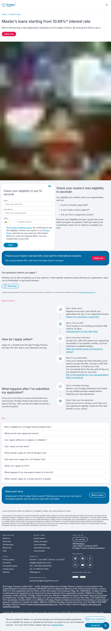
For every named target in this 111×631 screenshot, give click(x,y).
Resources (7, 548)
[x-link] (90, 558)
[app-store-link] (82, 577)
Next (11, 245)
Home (4, 14)
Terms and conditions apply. (19, 227)
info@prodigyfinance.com (87, 292)
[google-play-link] (75, 577)
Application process (42, 548)
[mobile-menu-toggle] (107, 5)
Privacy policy (8, 559)
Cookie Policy (69, 625)
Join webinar (80, 539)
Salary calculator (41, 541)
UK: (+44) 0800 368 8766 (40, 566)
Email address (8, 209)
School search (39, 538)
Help (5, 551)
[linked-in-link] (75, 558)
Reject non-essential (93, 619)
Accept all (93, 625)
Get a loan (7, 541)
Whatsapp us (35, 572)
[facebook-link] (82, 558)
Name (6, 200)
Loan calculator (40, 544)
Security (6, 572)
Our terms (7, 563)
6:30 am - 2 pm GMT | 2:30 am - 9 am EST (47, 559)
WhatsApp (10, 286)
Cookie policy (8, 569)
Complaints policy (10, 566)
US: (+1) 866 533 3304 (39, 569)
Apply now (9, 34)
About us (6, 538)
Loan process (39, 551)
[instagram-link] (75, 565)
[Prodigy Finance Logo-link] (8, 5)
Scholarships (8, 544)
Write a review (97, 495)
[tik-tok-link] (90, 565)
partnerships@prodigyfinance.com (44, 581)
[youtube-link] (82, 565)
